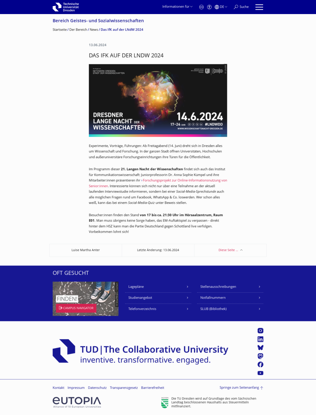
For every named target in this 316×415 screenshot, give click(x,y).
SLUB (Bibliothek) (213, 309)
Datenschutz (97, 388)
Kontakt (58, 388)
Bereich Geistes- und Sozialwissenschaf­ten (98, 21)
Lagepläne (136, 287)
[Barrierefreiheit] (209, 7)
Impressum (76, 388)
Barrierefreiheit (152, 388)
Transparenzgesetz (124, 388)
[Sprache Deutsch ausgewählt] (221, 7)
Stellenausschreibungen (218, 287)
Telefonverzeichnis (142, 309)
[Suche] (241, 7)
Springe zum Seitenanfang (239, 388)
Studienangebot (140, 298)
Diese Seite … (228, 250)
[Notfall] (201, 7)
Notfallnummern (213, 298)
